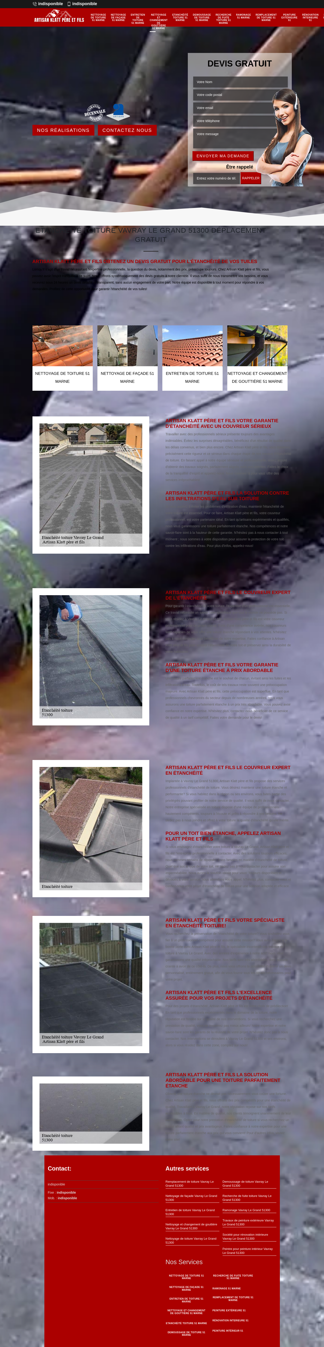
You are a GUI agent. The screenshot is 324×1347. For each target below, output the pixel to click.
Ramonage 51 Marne (243, 16)
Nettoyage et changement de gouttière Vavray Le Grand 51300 (191, 1226)
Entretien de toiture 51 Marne (138, 19)
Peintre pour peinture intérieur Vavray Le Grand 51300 (248, 1251)
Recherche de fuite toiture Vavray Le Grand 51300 (247, 1198)
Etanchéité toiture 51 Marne (180, 17)
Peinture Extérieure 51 (289, 17)
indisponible (47, 3)
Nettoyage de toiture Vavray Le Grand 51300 (191, 1240)
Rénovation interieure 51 (310, 17)
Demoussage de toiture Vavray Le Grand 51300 (245, 1183)
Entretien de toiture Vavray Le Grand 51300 (190, 1212)
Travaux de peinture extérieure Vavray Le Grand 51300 (248, 1222)
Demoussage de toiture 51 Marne (202, 17)
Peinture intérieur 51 (227, 1330)
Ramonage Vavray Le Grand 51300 (246, 1210)
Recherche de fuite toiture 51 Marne (223, 19)
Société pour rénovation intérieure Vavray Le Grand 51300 (245, 1236)
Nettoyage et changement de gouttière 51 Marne (159, 22)
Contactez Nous (127, 130)
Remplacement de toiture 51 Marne (266, 17)
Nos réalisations (63, 130)
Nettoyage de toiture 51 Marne (98, 17)
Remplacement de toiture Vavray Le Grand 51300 (190, 1183)
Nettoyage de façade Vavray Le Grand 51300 (191, 1198)
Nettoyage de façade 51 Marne (118, 17)
